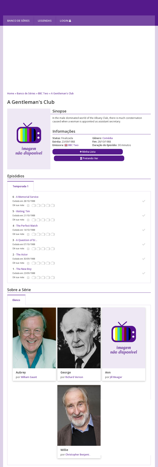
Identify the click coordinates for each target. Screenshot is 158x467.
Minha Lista (87, 151)
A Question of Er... (26, 240)
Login (65, 20)
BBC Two (43, 93)
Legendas (45, 20)
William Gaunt (29, 377)
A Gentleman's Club (62, 93)
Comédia (107, 138)
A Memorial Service (27, 197)
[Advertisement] (79, 59)
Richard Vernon (74, 377)
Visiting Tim (23, 211)
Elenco (16, 300)
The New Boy (23, 269)
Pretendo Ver (89, 158)
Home (10, 93)
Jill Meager (116, 377)
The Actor (22, 254)
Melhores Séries (40, 7)
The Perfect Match (27, 225)
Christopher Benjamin (78, 454)
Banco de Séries (18, 20)
